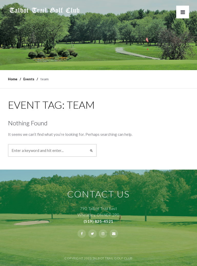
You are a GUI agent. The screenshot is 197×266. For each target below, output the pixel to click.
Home (12, 79)
